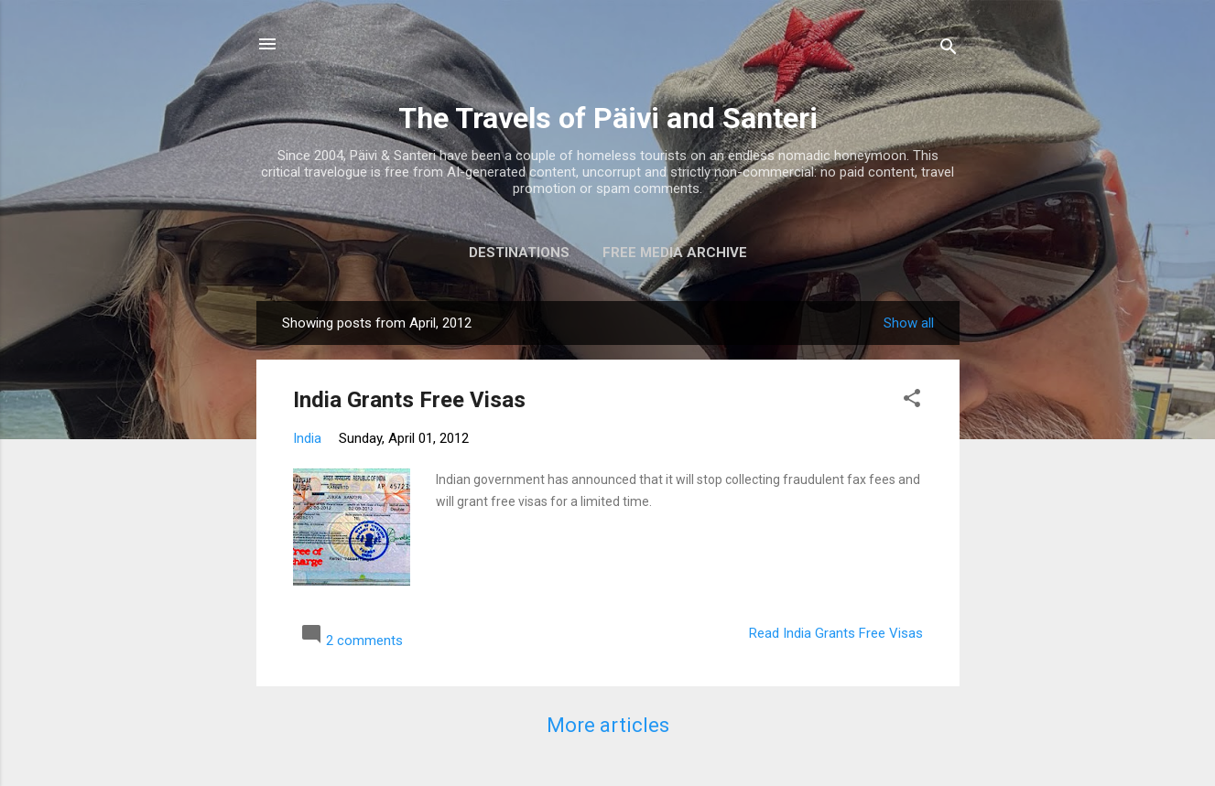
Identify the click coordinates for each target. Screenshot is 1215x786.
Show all (909, 323)
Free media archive (674, 252)
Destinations (519, 252)
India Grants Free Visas (409, 400)
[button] (912, 401)
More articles (608, 725)
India (307, 438)
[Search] (949, 50)
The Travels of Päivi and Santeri (608, 118)
